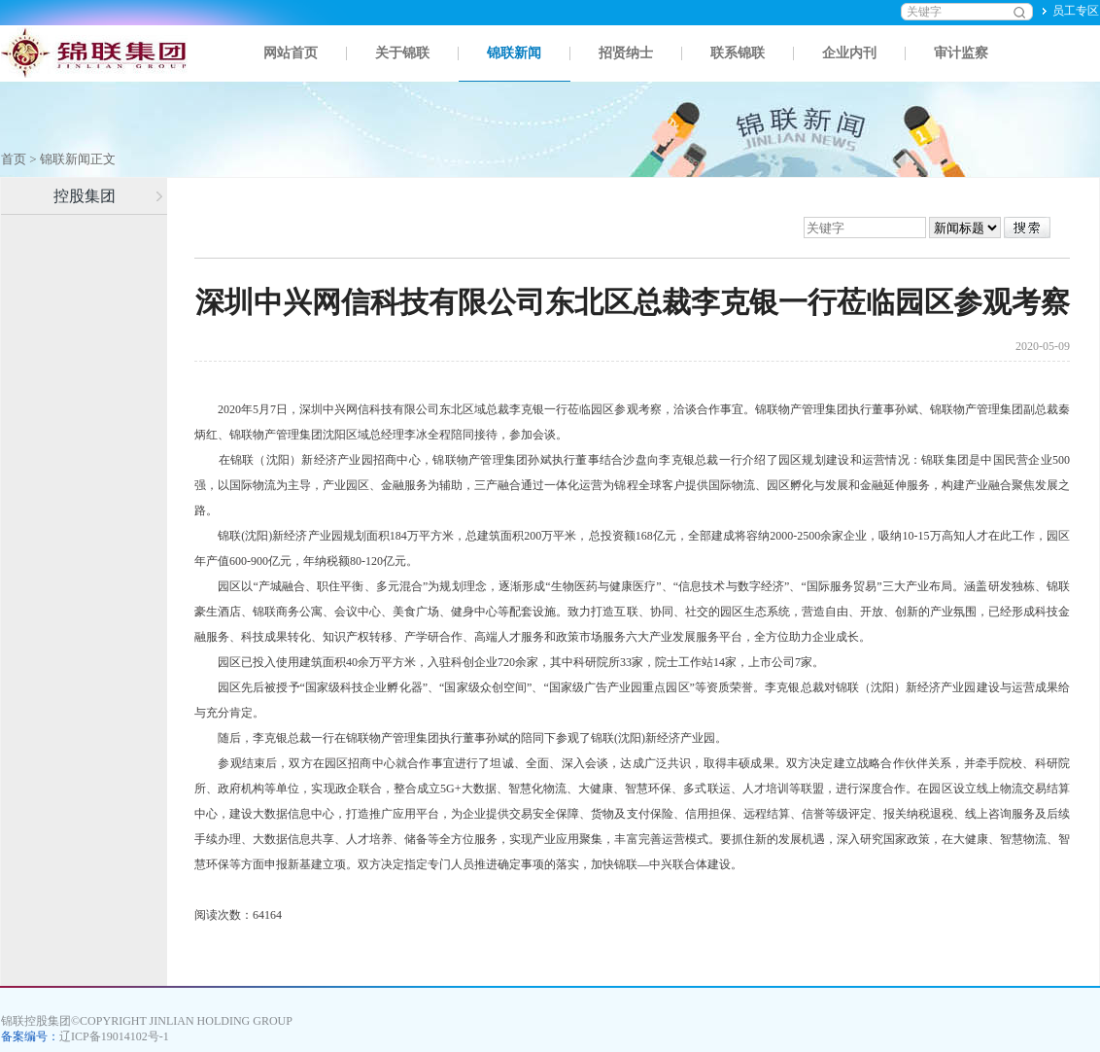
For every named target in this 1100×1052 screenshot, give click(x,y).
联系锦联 (737, 53)
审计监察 (961, 53)
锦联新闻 (514, 53)
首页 (13, 159)
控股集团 (84, 196)
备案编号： (85, 1036)
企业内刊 (849, 53)
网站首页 (290, 53)
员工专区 (1075, 11)
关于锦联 (402, 53)
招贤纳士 (626, 53)
